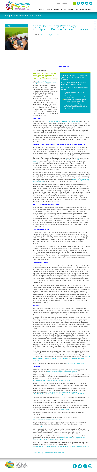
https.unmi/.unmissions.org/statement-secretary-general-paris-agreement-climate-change (59, 438)
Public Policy (34, 15)
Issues (48, 9)
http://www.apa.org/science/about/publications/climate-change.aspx (54, 380)
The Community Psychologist (50, 35)
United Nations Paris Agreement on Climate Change (64, 121)
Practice (63, 9)
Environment (18, 15)
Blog (77, 9)
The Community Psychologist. (75, 363)
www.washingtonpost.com (41, 426)
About (40, 9)
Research (56, 9)
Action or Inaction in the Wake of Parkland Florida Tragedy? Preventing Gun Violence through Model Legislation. (61, 358)
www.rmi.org (65, 409)
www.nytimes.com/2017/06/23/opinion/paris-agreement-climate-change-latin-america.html (61, 446)
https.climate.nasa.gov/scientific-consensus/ (46, 419)
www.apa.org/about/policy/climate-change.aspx (62, 372)
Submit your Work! (85, 9)
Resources (71, 9)
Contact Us (88, 462)
